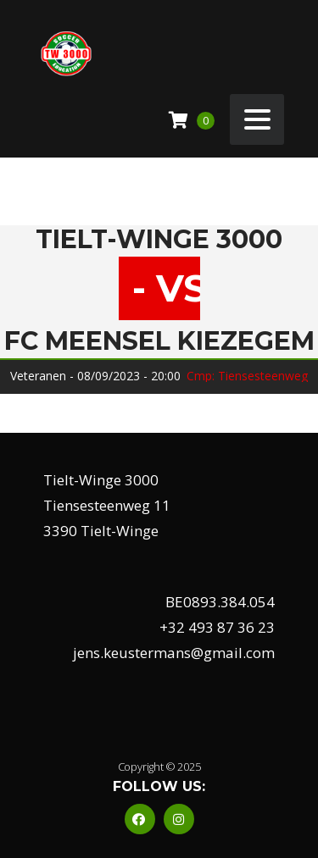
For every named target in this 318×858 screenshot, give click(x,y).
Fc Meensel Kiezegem (159, 341)
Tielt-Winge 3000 (159, 239)
